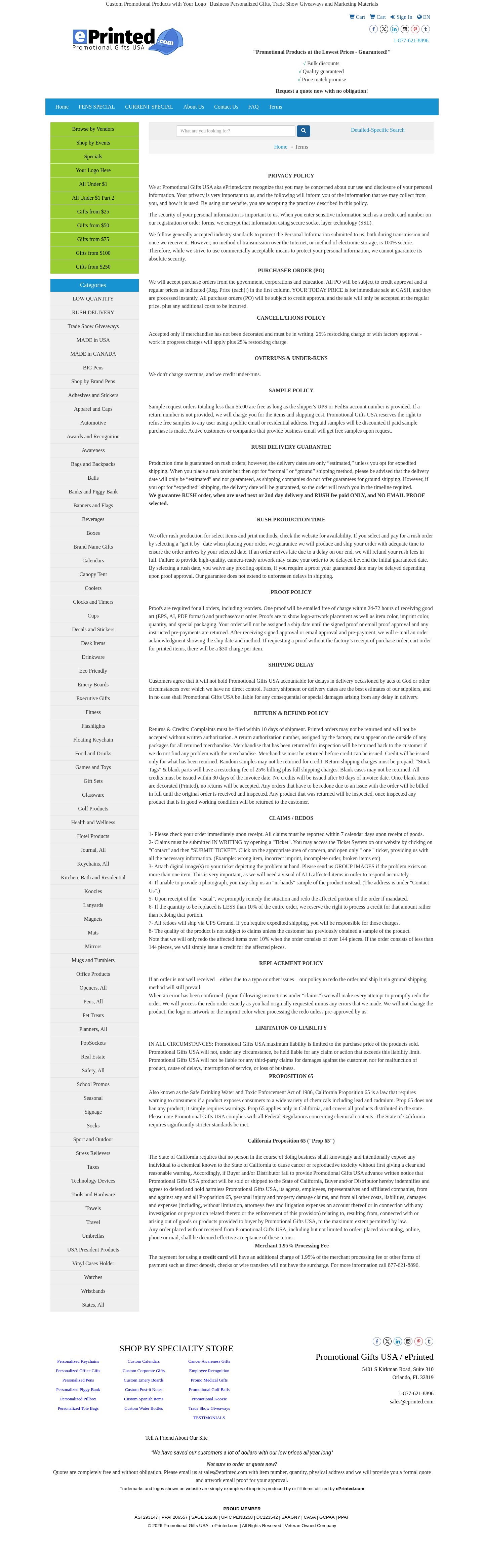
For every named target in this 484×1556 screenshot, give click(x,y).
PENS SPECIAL (97, 107)
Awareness (93, 450)
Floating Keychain (93, 740)
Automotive (93, 423)
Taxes (93, 1167)
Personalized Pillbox (78, 1398)
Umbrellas (93, 1236)
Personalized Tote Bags (78, 1408)
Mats (93, 932)
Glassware (93, 795)
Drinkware (93, 657)
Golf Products (93, 808)
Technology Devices (93, 1181)
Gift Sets (93, 781)
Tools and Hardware (93, 1194)
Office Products (93, 974)
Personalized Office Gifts (78, 1370)
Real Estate (93, 1057)
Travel (93, 1222)
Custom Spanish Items (143, 1398)
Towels (93, 1208)
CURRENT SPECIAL (149, 107)
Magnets (93, 919)
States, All (93, 1305)
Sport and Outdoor (93, 1139)
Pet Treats (93, 1015)
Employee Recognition (209, 1370)
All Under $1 (93, 184)
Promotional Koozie (209, 1398)
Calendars (93, 560)
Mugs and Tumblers (93, 960)
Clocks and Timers (93, 602)
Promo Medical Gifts (209, 1380)
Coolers (93, 588)
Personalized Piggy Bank (78, 1389)
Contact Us (226, 107)
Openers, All (93, 988)
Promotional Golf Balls (209, 1389)
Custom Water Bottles (143, 1408)
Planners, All (93, 1029)
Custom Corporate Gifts (144, 1370)
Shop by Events (93, 143)
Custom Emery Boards (143, 1380)
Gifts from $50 (93, 225)
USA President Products (93, 1249)
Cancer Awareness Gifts (209, 1361)
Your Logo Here (93, 170)
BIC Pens (93, 367)
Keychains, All (93, 864)
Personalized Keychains (78, 1361)
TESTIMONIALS (209, 1417)
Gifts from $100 (93, 253)
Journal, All (93, 850)
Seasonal (93, 1098)
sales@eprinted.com (412, 1401)
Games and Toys (93, 767)
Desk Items (93, 643)
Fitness (93, 712)
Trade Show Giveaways (93, 326)
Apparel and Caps (93, 409)
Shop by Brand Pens (93, 381)
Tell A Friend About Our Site (176, 1438)
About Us (193, 107)
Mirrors (93, 946)
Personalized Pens (78, 1380)
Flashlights (93, 726)
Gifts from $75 (93, 239)
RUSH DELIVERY (93, 312)
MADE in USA (93, 340)
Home (62, 107)
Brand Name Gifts (93, 547)
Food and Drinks (93, 753)
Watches (93, 1277)
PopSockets (93, 1043)
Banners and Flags (93, 505)
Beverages (93, 519)
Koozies (93, 891)
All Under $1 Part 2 (93, 198)
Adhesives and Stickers (93, 395)
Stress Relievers (93, 1153)
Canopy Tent (93, 574)
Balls (93, 478)
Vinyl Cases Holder (93, 1263)
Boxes (93, 533)
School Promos (93, 1084)
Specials (93, 156)
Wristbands (93, 1291)
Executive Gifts (93, 698)
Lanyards (93, 905)
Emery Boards (93, 684)
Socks (93, 1125)
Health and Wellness (93, 822)
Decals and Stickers (93, 629)
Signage (93, 1112)
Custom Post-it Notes (143, 1389)
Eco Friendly (93, 671)
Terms (275, 107)
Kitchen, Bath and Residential (93, 877)
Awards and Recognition (93, 436)
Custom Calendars (144, 1361)
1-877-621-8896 (411, 40)
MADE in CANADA (93, 354)
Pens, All (93, 1001)
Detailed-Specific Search (377, 130)
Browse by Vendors (93, 129)
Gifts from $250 (93, 267)
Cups (93, 616)
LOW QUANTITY (93, 299)
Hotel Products (93, 836)
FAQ (253, 107)
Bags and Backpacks (93, 464)
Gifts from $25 (93, 211)
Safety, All (93, 1070)
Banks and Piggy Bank (93, 491)
